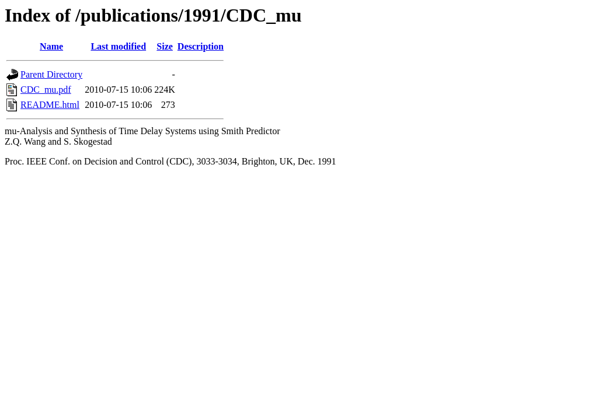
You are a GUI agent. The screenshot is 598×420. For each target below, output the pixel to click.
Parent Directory (51, 74)
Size (165, 46)
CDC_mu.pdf (45, 89)
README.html (49, 105)
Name (51, 46)
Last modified (118, 46)
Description (201, 46)
